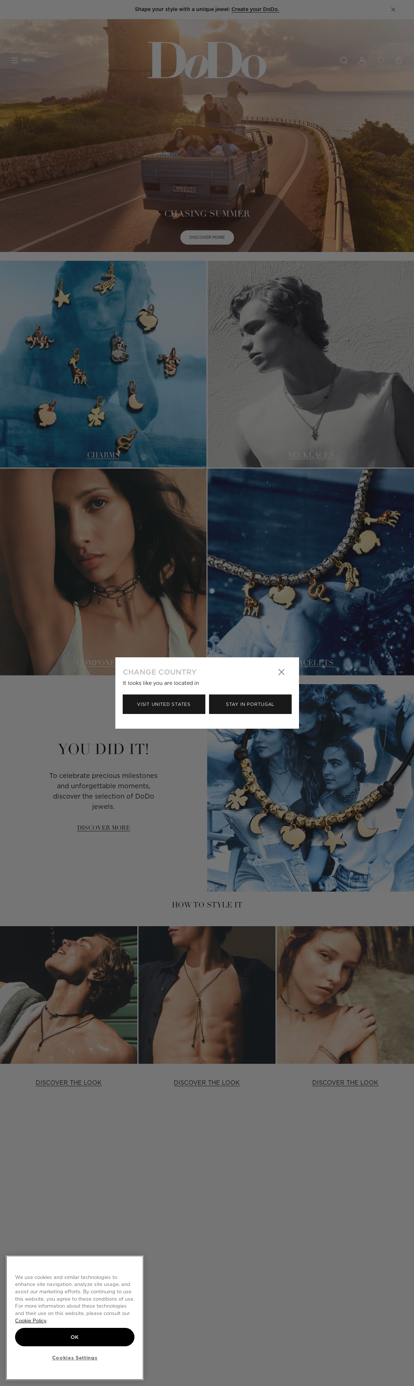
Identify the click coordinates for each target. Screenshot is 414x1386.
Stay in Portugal (250, 704)
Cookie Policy (30, 1320)
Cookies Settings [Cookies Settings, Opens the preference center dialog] (75, 1358)
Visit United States (163, 704)
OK (75, 1337)
